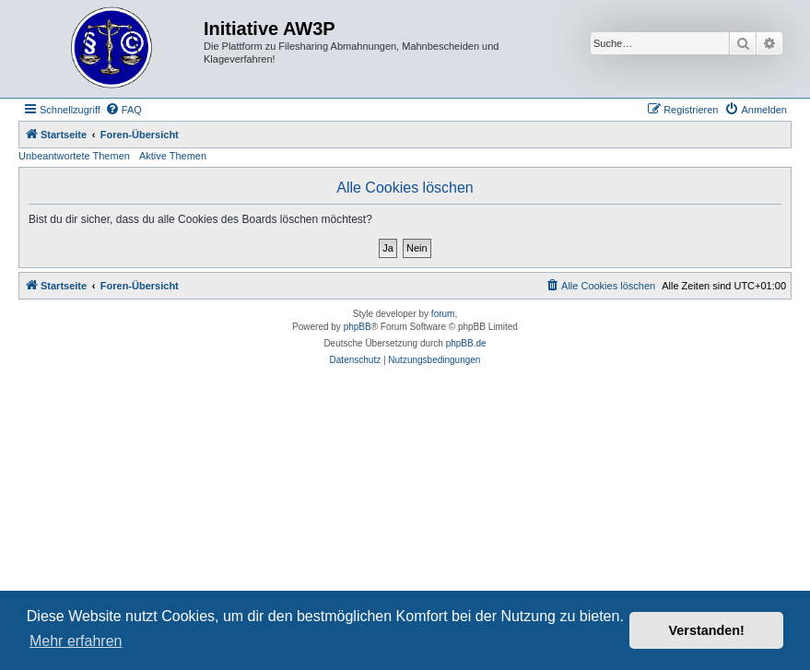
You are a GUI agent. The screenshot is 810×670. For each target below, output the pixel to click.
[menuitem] (123, 110)
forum (443, 314)
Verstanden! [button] (707, 630)
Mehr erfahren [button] (76, 641)
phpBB (357, 327)
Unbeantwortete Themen (74, 155)
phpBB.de (466, 343)
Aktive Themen (172, 155)
